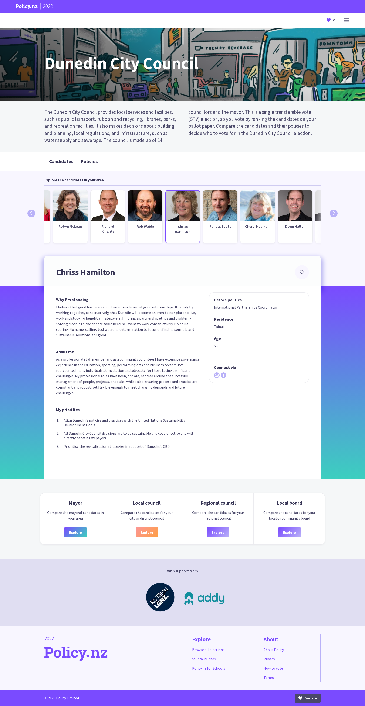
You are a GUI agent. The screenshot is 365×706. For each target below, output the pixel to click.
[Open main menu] (346, 20)
